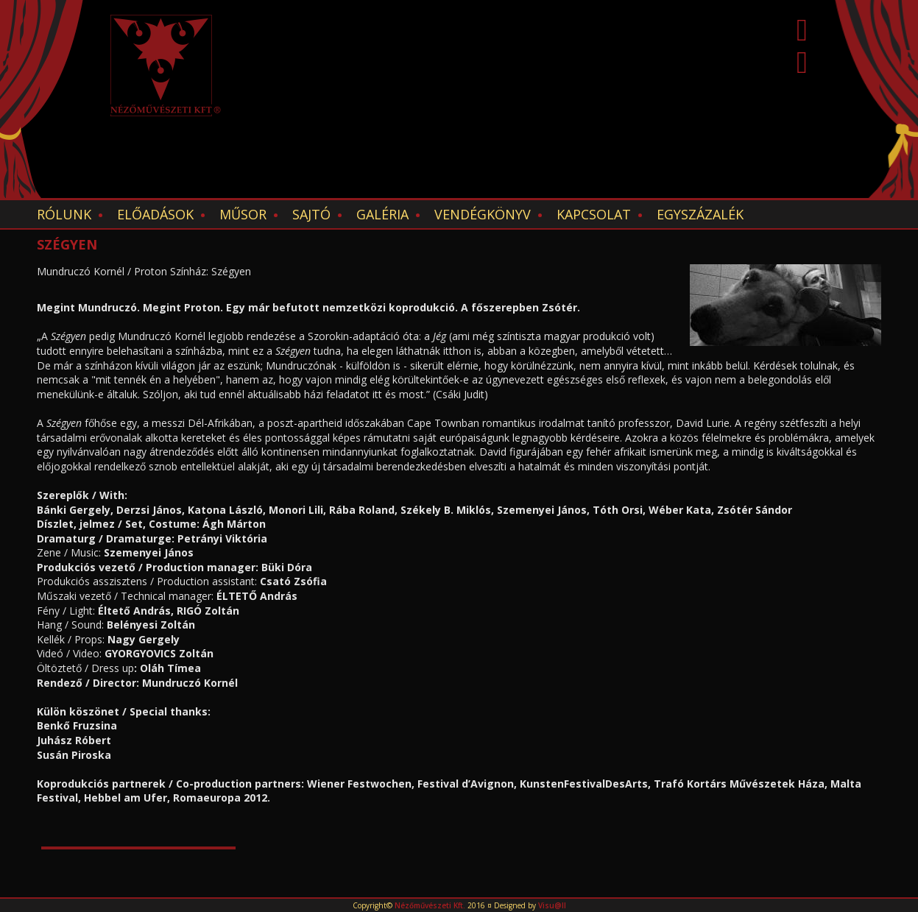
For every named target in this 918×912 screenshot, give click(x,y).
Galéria (382, 214)
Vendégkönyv (482, 214)
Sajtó (311, 214)
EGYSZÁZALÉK (700, 214)
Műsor (242, 214)
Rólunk (64, 214)
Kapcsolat (594, 214)
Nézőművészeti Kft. (430, 905)
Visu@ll (552, 905)
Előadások (155, 214)
